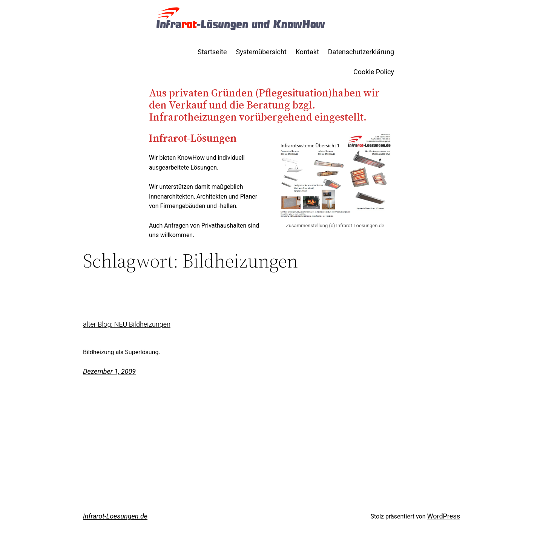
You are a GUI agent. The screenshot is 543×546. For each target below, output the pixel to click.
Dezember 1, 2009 (109, 371)
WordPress (443, 516)
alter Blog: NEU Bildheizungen (126, 324)
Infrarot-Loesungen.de (115, 516)
